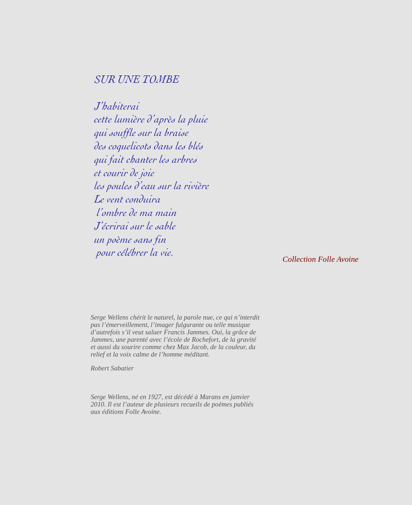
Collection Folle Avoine (320, 259)
